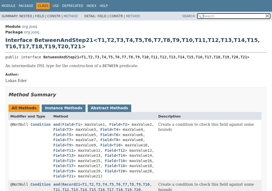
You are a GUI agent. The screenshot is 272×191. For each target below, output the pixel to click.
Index (92, 6)
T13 (70, 155)
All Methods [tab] (24, 108)
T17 (70, 166)
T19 (70, 171)
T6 (116, 135)
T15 (70, 161)
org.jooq (29, 26)
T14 (121, 155)
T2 (125, 124)
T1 (78, 124)
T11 (70, 150)
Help (104, 6)
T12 (121, 150)
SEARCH (188, 16)
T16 (121, 161)
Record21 (71, 184)
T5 (69, 135)
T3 (69, 129)
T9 (69, 145)
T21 (70, 176)
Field (67, 124)
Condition (41, 124)
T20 (121, 171)
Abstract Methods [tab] (109, 108)
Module (8, 6)
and (56, 124)
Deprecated (72, 6)
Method (71, 16)
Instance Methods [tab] (63, 108)
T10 (117, 145)
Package (26, 6)
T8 (116, 140)
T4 (116, 129)
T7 (69, 140)
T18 (121, 166)
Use (56, 6)
